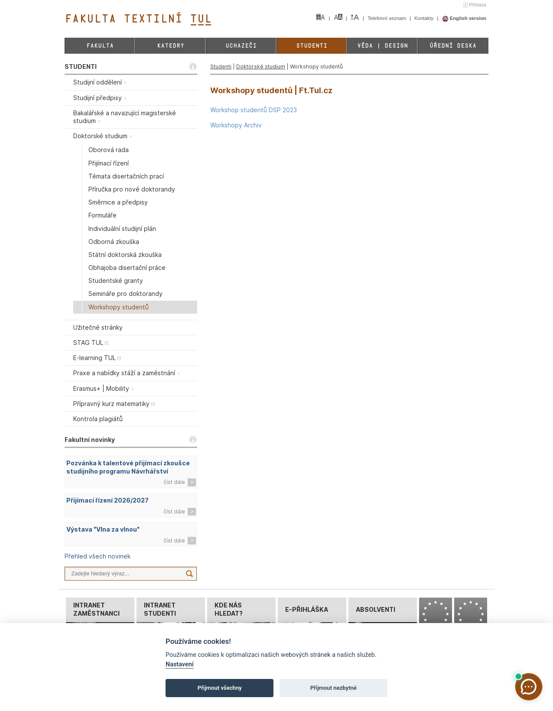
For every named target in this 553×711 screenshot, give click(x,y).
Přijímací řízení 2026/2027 (107, 500)
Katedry (170, 45)
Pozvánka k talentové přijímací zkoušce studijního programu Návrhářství (128, 467)
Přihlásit (477, 4)
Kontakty (424, 18)
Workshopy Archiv (236, 125)
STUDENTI (81, 66)
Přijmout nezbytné (333, 688)
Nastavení (180, 664)
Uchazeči (241, 45)
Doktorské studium (260, 66)
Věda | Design (382, 45)
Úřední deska (452, 45)
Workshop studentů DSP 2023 (253, 110)
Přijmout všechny (220, 688)
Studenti (311, 45)
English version (464, 18)
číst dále (174, 482)
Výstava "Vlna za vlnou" (103, 529)
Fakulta (100, 45)
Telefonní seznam (387, 18)
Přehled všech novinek (97, 556)
